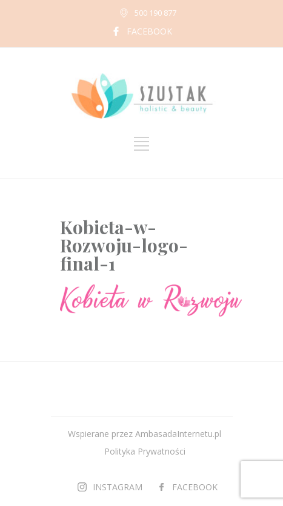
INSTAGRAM (117, 487)
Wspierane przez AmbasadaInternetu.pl (144, 433)
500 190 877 (155, 12)
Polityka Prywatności (144, 451)
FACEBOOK (149, 31)
